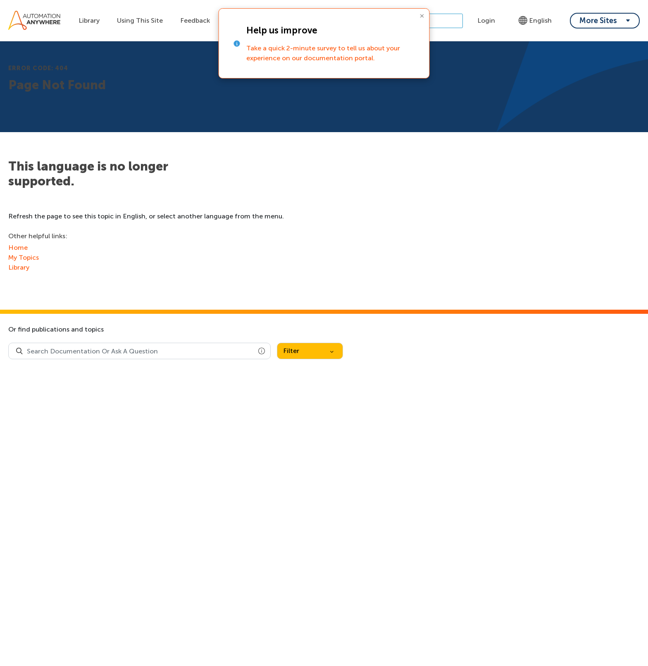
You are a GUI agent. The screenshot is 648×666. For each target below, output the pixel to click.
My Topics (23, 257)
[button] (262, 351)
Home (18, 247)
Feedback (195, 20)
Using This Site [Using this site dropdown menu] (140, 20)
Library (89, 20)
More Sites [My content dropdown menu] (598, 21)
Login (486, 20)
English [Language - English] (535, 20)
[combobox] (139, 351)
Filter (308, 350)
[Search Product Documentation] (19, 351)
